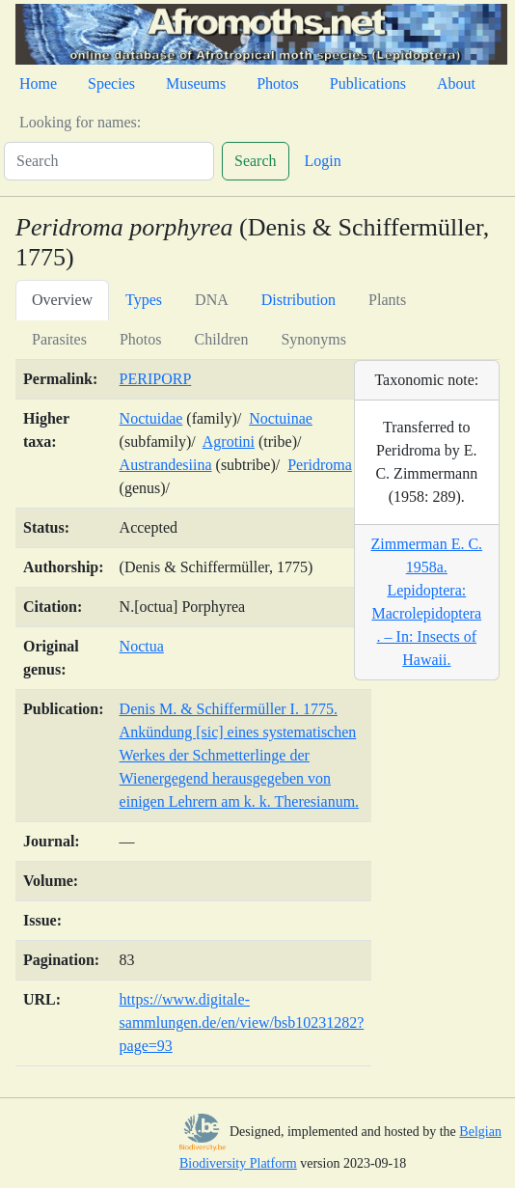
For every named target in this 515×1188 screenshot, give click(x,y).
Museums (196, 83)
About (456, 83)
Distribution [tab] (298, 299)
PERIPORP (156, 379)
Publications (368, 83)
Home (38, 83)
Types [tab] (143, 299)
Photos (278, 83)
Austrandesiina (166, 464)
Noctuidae (151, 418)
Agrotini (229, 441)
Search (255, 160)
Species (111, 83)
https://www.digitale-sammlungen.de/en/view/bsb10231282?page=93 (242, 1022)
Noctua (142, 646)
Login (323, 160)
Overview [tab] (62, 299)
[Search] (109, 161)
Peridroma (319, 464)
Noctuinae (280, 418)
